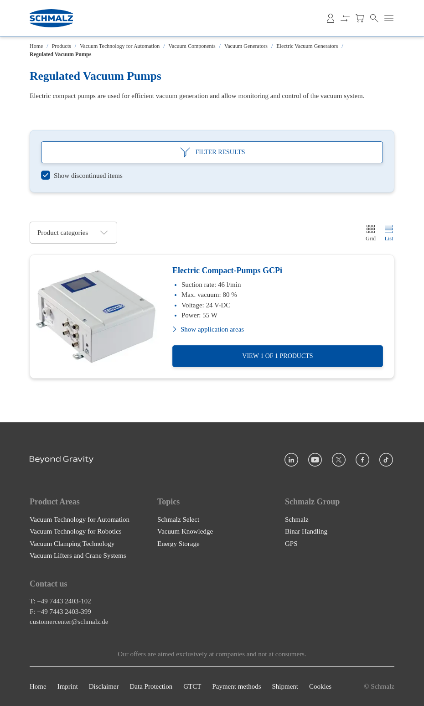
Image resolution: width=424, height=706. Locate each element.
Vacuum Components (192, 46)
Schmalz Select (178, 519)
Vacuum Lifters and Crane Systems (78, 555)
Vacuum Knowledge (185, 531)
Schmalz (297, 519)
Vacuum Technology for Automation (120, 46)
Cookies (320, 686)
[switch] (82, 176)
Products (61, 46)
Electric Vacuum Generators (307, 46)
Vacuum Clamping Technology (72, 543)
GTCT (192, 686)
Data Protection (150, 686)
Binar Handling (306, 531)
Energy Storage (178, 543)
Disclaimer (104, 686)
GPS (291, 543)
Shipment (285, 686)
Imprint (67, 686)
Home (36, 46)
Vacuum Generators (246, 46)
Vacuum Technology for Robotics (76, 531)
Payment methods (236, 686)
